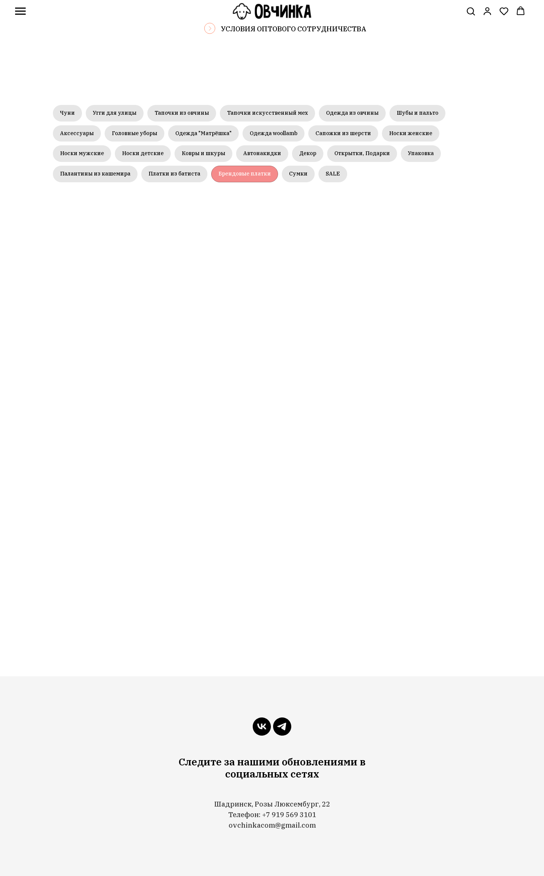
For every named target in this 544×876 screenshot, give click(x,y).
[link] (487, 10)
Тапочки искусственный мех (267, 112)
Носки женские (410, 133)
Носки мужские (82, 153)
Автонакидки (262, 153)
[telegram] (282, 726)
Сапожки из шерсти (343, 133)
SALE (333, 173)
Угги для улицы (114, 112)
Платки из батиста (174, 173)
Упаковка (421, 153)
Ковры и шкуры (203, 153)
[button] (470, 10)
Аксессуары (77, 133)
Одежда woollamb (273, 133)
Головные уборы (134, 133)
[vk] (262, 726)
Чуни (67, 112)
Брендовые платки (244, 173)
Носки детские (143, 153)
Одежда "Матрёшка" (203, 133)
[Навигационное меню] (20, 11)
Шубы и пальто (417, 112)
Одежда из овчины (352, 112)
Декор (307, 153)
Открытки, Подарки (362, 153)
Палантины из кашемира (95, 173)
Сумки (298, 173)
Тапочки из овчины (182, 112)
